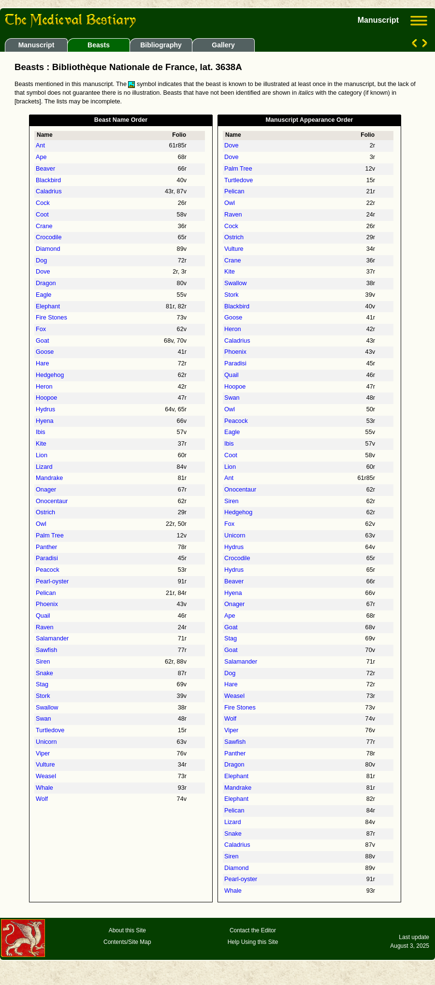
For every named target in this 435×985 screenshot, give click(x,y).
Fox (41, 329)
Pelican (46, 593)
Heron (44, 386)
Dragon (46, 283)
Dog (41, 260)
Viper (43, 753)
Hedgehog (50, 375)
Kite (41, 443)
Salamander (52, 638)
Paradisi (47, 558)
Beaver (45, 168)
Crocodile (48, 237)
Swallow (47, 707)
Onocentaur (52, 501)
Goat (42, 340)
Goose (45, 351)
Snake (44, 673)
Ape (41, 157)
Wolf (42, 799)
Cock (43, 203)
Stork (43, 696)
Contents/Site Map (127, 942)
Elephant (48, 306)
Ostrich (45, 512)
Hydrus (45, 409)
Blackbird (48, 180)
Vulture (45, 764)
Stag (42, 684)
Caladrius (48, 191)
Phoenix (47, 604)
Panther (46, 547)
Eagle (43, 294)
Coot (42, 214)
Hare (42, 363)
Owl (41, 524)
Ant (40, 145)
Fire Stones (51, 317)
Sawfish (46, 650)
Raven (45, 627)
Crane (44, 226)
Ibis (40, 432)
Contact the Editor (253, 930)
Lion (41, 455)
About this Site (127, 930)
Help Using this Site (253, 942)
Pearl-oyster (52, 581)
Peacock (47, 569)
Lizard (44, 467)
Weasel (46, 776)
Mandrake (49, 478)
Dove (43, 271)
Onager (46, 489)
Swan (43, 718)
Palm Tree (50, 535)
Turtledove (50, 730)
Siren (43, 661)
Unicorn (46, 742)
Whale (44, 787)
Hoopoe (46, 397)
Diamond (48, 249)
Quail (43, 615)
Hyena (45, 421)
